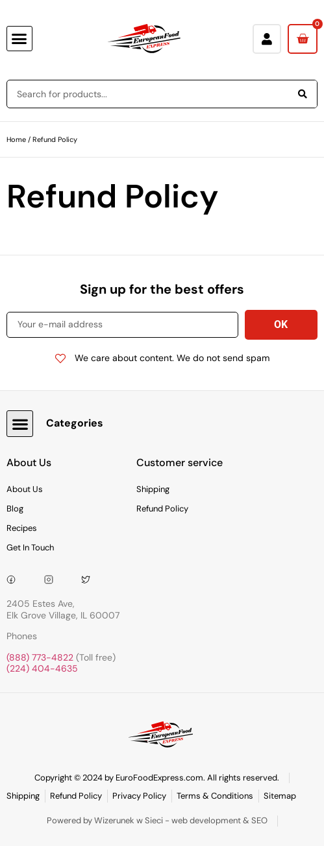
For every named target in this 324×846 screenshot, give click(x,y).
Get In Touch (30, 547)
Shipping (152, 489)
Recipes (21, 528)
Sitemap (280, 795)
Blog (14, 508)
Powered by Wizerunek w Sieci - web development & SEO (157, 820)
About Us (24, 489)
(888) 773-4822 (39, 657)
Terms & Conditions (215, 795)
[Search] (302, 94)
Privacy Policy (139, 795)
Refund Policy (162, 508)
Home (16, 139)
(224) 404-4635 (42, 668)
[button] (19, 39)
